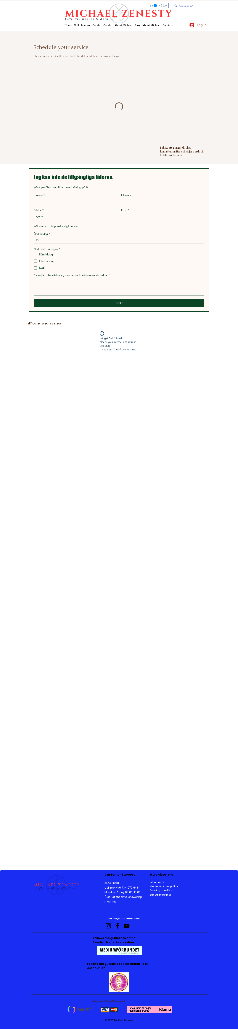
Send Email (111, 883)
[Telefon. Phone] (79, 216)
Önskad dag (42, 233)
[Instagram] (108, 925)
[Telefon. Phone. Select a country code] (39, 216)
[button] (153, 5)
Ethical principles (160, 895)
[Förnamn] (74, 201)
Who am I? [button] (157, 882)
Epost (125, 210)
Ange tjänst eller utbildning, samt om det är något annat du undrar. (72, 275)
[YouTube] (126, 925)
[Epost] (161, 216)
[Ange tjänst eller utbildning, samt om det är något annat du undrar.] (119, 287)
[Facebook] (117, 925)
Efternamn (126, 194)
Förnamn (40, 194)
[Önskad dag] (37, 240)
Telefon (39, 210)
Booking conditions (162, 890)
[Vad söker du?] (189, 6)
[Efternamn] (161, 201)
